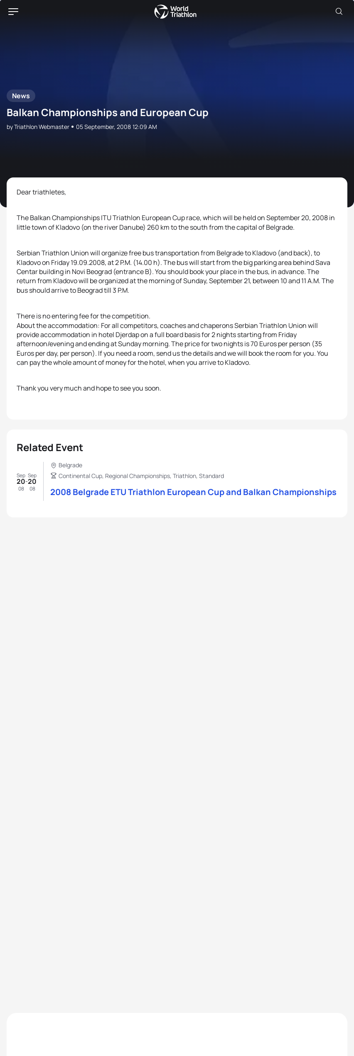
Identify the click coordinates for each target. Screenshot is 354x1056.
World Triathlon (175, 12)
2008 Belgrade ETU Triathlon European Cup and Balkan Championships (193, 492)
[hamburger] (13, 11)
